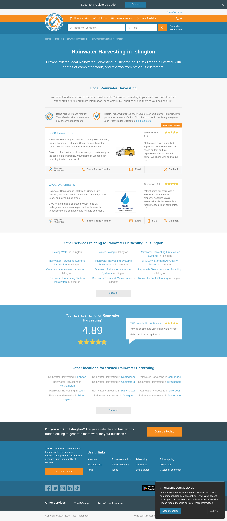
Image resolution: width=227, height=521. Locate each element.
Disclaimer (165, 464)
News (90, 470)
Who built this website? (146, 515)
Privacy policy (167, 459)
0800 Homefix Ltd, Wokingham (146, 323)
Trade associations (121, 459)
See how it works (64, 471)
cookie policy (184, 503)
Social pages (142, 470)
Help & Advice (94, 464)
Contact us (141, 464)
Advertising (142, 459)
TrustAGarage (81, 503)
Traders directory (121, 464)
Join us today (164, 431)
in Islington (67, 252)
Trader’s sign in (174, 12)
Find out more (143, 121)
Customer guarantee (171, 470)
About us (92, 459)
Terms (115, 470)
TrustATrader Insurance (110, 503)
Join (136, 4)
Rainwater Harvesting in (67, 377)
